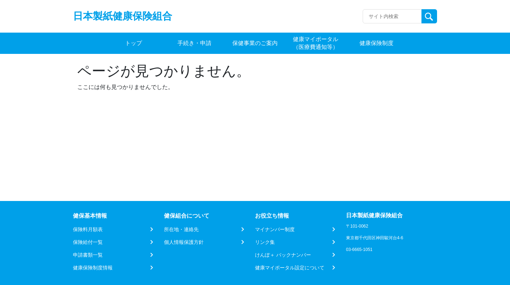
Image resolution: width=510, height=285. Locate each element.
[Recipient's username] (392, 16)
